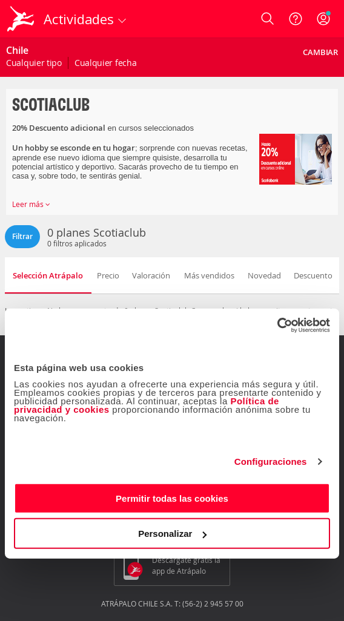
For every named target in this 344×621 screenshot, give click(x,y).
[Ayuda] (295, 19)
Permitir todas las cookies (172, 498)
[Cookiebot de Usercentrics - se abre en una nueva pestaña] (277, 325)
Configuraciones (270, 461)
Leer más (31, 204)
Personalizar (172, 533)
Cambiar (320, 52)
